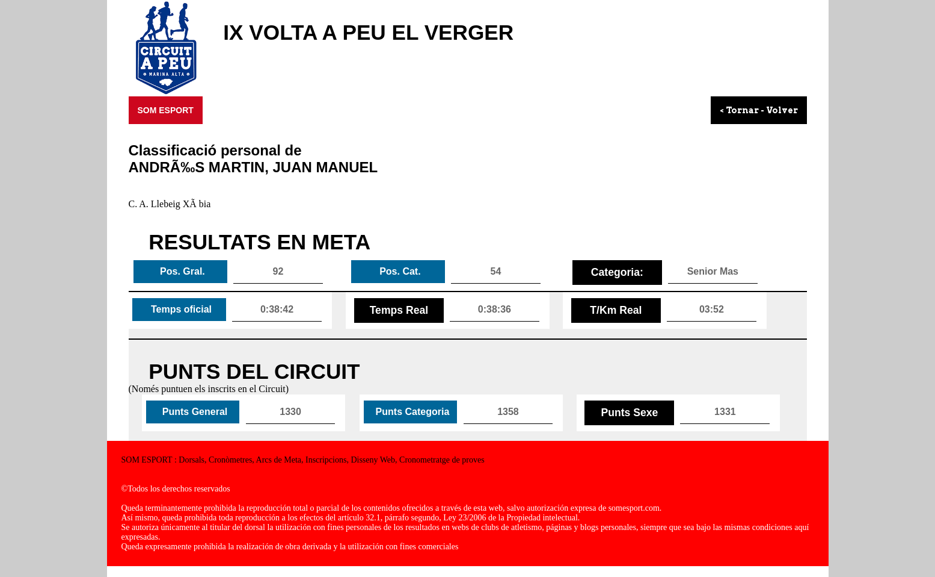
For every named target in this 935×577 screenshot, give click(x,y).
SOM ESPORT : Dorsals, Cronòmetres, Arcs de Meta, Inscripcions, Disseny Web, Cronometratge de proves (303, 459)
